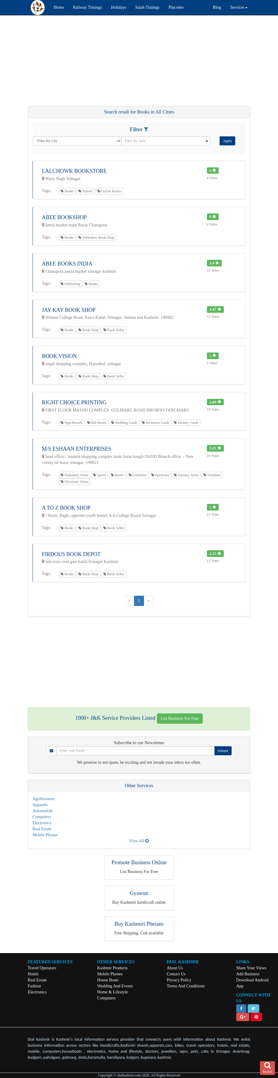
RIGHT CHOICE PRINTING (74, 402)
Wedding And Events (115, 986)
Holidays (118, 7)
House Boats (108, 980)
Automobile (43, 811)
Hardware (160, 475)
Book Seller (113, 330)
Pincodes (176, 7)
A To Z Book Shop (66, 508)
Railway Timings (87, 7)
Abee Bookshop (64, 217)
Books (67, 191)
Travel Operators (42, 968)
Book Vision (59, 356)
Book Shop (88, 330)
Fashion (34, 986)
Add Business (247, 974)
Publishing (70, 284)
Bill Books (97, 423)
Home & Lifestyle (112, 992)
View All (139, 841)
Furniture (212, 475)
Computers (42, 817)
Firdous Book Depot (71, 554)
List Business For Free (180, 718)
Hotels (33, 974)
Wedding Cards (124, 423)
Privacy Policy (179, 980)
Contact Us (176, 974)
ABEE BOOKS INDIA (67, 264)
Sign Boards (71, 423)
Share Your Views (251, 968)
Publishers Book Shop (96, 237)
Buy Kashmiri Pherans (139, 924)
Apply (227, 141)
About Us (175, 968)
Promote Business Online (139, 862)
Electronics (42, 823)
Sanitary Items (186, 475)
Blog (217, 7)
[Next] (149, 601)
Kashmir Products (112, 968)
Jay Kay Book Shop (68, 310)
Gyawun (139, 893)
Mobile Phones (45, 835)
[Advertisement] (139, 63)
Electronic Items (74, 482)
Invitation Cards (155, 423)
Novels (85, 191)
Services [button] (238, 7)
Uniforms (137, 475)
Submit (223, 751)
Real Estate (42, 829)
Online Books (109, 191)
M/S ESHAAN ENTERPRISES (76, 449)
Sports (99, 475)
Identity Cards (186, 423)
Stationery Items (74, 475)
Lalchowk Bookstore (74, 171)
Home (59, 7)
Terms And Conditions (186, 986)
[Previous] (129, 601)
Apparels (40, 805)
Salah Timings (147, 7)
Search (268, 1068)
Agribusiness (44, 799)
